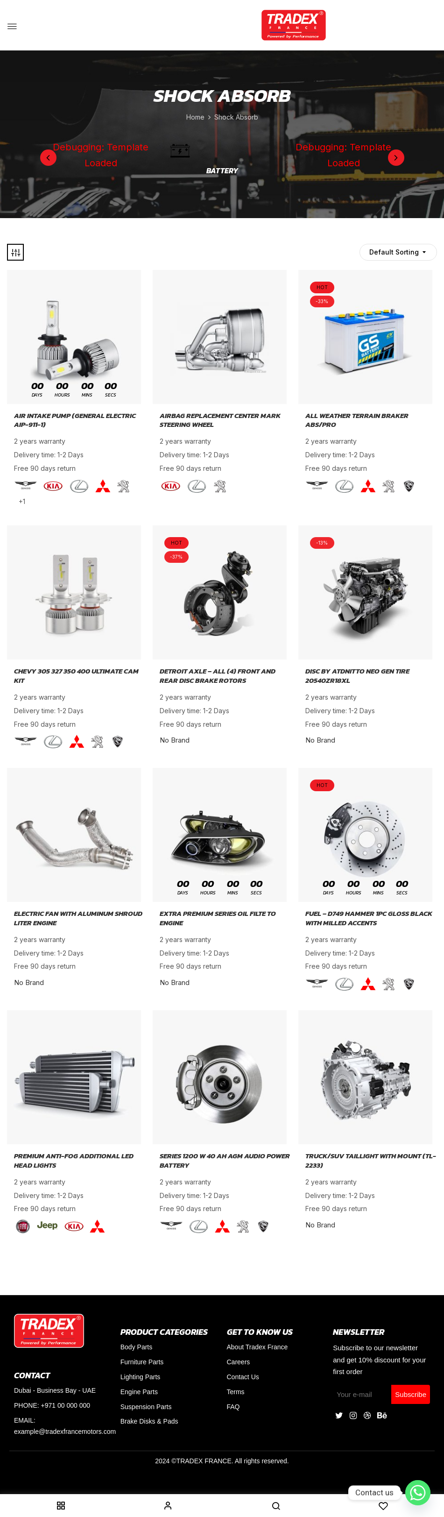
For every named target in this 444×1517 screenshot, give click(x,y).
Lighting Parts (140, 1377)
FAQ (233, 1407)
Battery (222, 171)
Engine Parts (139, 1392)
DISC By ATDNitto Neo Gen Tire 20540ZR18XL (357, 675)
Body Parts (136, 1347)
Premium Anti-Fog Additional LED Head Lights (74, 1160)
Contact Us (243, 1377)
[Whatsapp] (417, 1492)
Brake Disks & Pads (149, 1421)
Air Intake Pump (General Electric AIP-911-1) (75, 420)
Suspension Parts (146, 1407)
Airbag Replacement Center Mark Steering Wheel (220, 420)
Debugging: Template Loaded (100, 155)
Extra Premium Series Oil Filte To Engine (218, 918)
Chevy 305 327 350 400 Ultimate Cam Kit (76, 675)
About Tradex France (257, 1347)
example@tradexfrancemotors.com (65, 1431)
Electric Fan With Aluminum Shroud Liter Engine (78, 918)
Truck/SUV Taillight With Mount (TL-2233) (370, 1160)
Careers (238, 1362)
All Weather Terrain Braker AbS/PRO (357, 420)
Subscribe (410, 1394)
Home (195, 117)
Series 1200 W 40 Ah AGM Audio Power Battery (225, 1160)
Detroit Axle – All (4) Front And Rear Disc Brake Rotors (217, 675)
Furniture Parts (142, 1362)
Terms (236, 1392)
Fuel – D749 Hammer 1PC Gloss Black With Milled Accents (368, 918)
